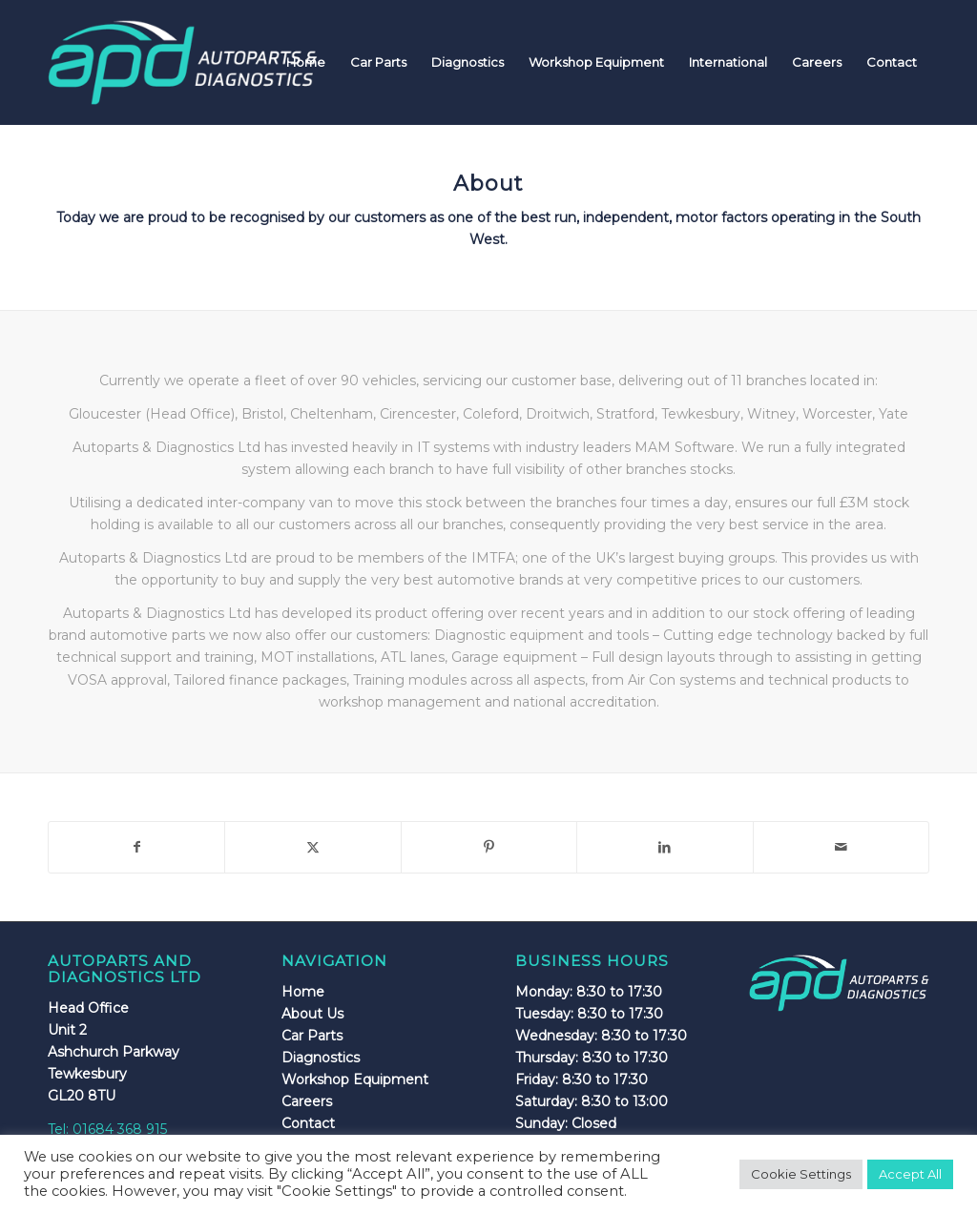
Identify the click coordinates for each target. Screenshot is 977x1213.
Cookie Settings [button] (801, 1174)
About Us (312, 1013)
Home (302, 991)
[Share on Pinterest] (489, 847)
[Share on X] (312, 847)
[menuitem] (306, 62)
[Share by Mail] (841, 847)
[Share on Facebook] (136, 847)
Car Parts (312, 1035)
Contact (308, 1123)
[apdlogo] (183, 62)
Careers (306, 1101)
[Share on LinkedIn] (664, 847)
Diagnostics (320, 1057)
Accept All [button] (910, 1174)
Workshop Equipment (354, 1079)
